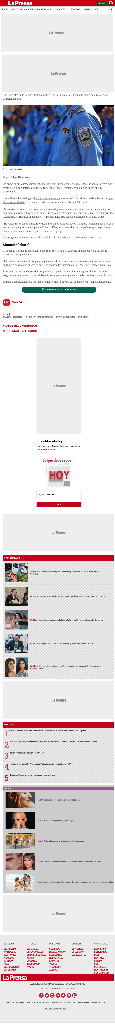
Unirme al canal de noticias (60, 289)
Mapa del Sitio (99, 1003)
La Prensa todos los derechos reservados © (57, 983)
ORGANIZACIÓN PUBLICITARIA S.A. (57, 988)
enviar (59, 504)
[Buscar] (111, 9)
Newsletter (83, 1003)
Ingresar (102, 3)
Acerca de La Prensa (14, 1003)
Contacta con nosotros (63, 1003)
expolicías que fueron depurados (57, 183)
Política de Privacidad (38, 1003)
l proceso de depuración (47, 198)
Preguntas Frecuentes (55, 1009)
